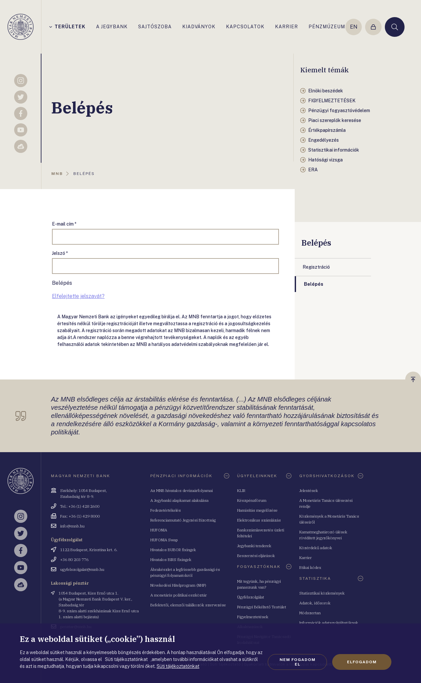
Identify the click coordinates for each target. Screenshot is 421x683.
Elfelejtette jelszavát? (78, 296)
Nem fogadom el (297, 662)
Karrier (305, 557)
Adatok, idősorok (315, 602)
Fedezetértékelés (165, 510)
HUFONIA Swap (164, 539)
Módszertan (310, 612)
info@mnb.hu (72, 526)
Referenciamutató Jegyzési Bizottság (183, 520)
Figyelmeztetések (252, 616)
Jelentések (308, 490)
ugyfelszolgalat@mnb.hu (82, 569)
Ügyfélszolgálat (250, 597)
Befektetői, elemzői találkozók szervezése (188, 604)
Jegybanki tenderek (254, 545)
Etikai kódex (310, 567)
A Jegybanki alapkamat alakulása (179, 500)
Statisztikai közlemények (322, 593)
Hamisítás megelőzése (257, 510)
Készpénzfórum (251, 500)
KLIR (241, 490)
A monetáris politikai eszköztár (178, 595)
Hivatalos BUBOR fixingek (173, 549)
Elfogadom (362, 662)
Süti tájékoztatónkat (178, 666)
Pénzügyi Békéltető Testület (261, 606)
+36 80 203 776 (74, 559)
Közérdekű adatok (315, 547)
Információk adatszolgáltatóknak (328, 622)
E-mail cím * (64, 224)
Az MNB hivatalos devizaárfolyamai (181, 490)
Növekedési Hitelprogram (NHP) (178, 585)
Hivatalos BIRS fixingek (170, 559)
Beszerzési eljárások (256, 555)
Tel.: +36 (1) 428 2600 (79, 506)
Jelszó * (60, 253)
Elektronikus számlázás (259, 520)
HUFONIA (158, 529)
